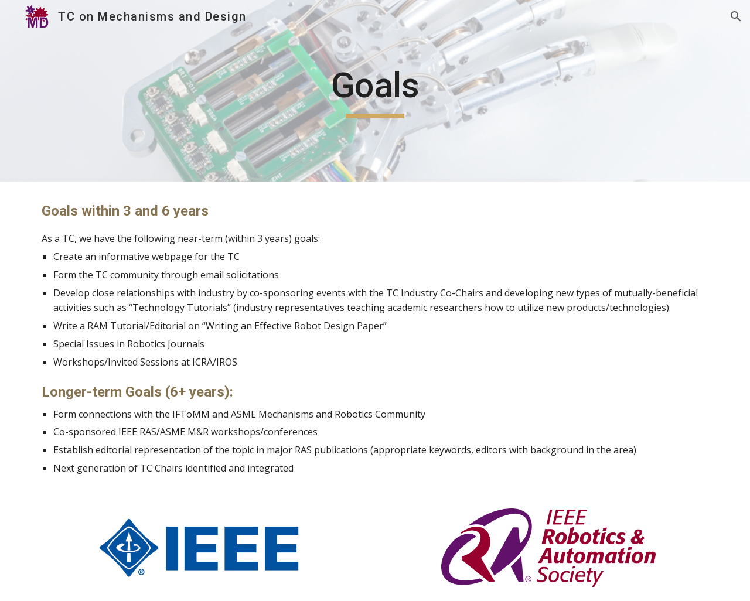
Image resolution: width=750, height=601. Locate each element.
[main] (375, 91)
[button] (736, 16)
